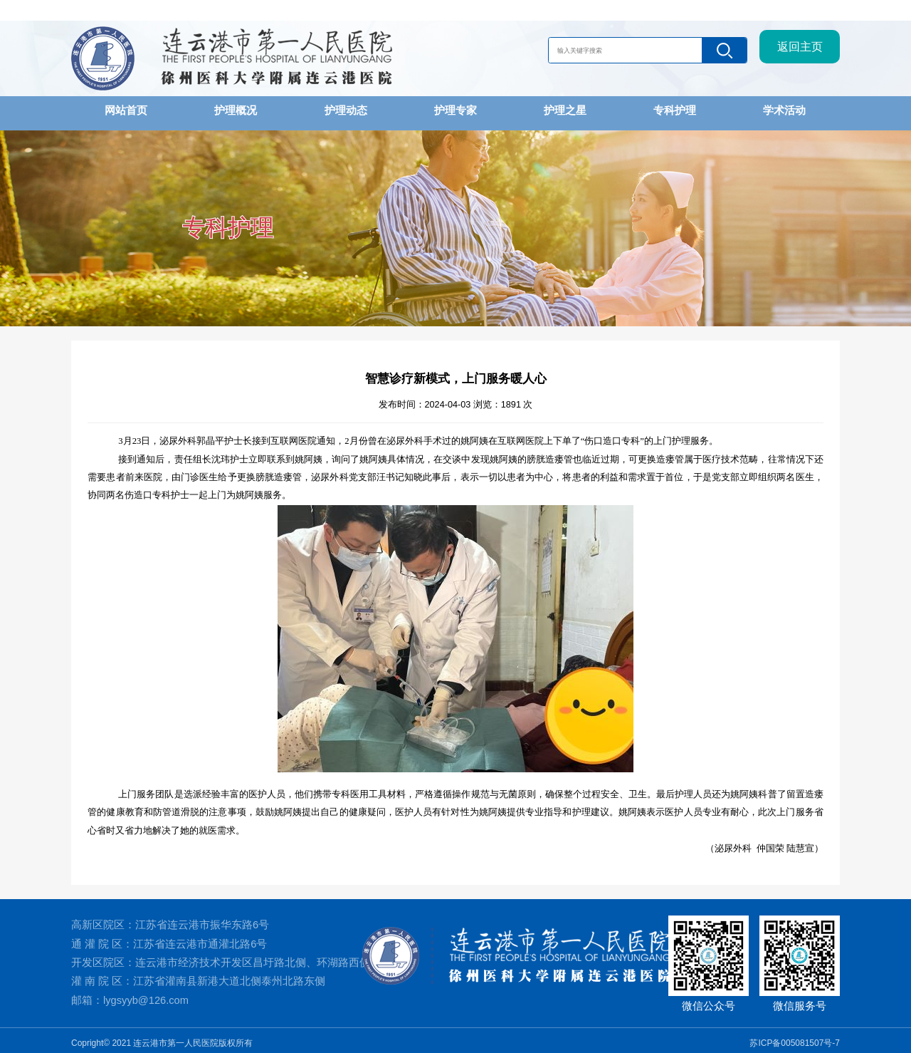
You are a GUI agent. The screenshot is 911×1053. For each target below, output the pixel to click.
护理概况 (235, 110)
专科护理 (674, 110)
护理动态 (346, 110)
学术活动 (784, 110)
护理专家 (455, 110)
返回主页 (800, 52)
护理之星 (565, 110)
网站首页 (126, 110)
